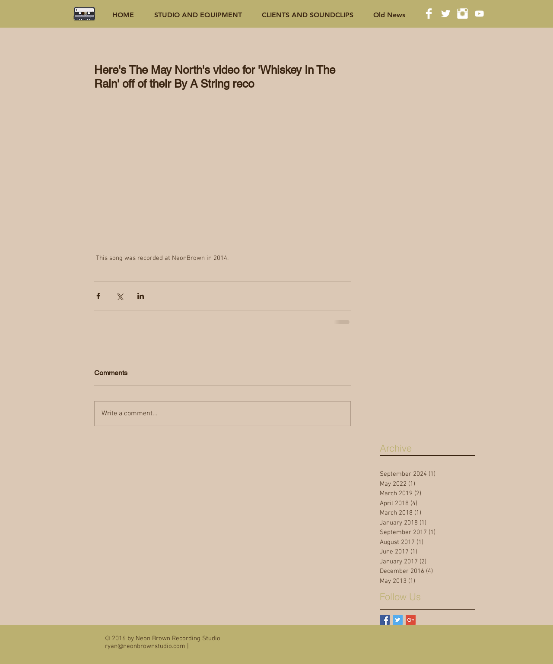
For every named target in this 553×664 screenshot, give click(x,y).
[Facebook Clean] (428, 13)
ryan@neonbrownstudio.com (145, 646)
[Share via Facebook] (98, 296)
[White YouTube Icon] (479, 13)
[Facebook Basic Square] (385, 620)
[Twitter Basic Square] (398, 620)
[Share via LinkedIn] (141, 296)
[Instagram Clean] (462, 13)
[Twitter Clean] (445, 13)
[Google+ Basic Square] (411, 620)
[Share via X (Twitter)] (119, 296)
